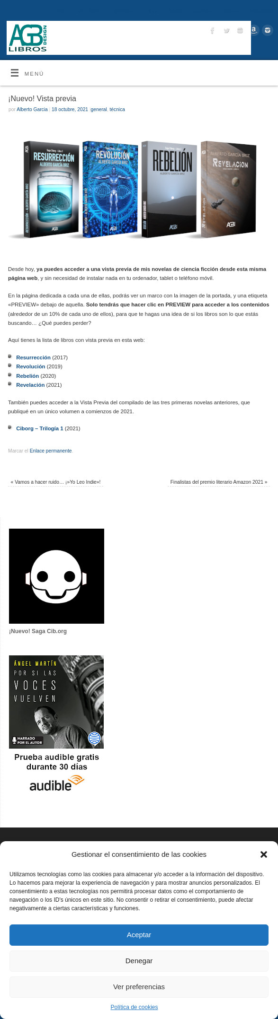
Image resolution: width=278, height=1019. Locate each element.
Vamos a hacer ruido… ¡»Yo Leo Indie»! (56, 482)
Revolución (30, 366)
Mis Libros (88, 11)
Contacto (201, 11)
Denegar (139, 961)
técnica (117, 109)
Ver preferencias (139, 987)
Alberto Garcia (32, 109)
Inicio (61, 11)
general (99, 109)
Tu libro (150, 11)
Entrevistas (120, 11)
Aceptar (139, 935)
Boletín (174, 11)
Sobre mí (231, 11)
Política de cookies (134, 1007)
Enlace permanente (51, 450)
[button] (264, 854)
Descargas (261, 11)
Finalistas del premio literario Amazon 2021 (219, 482)
